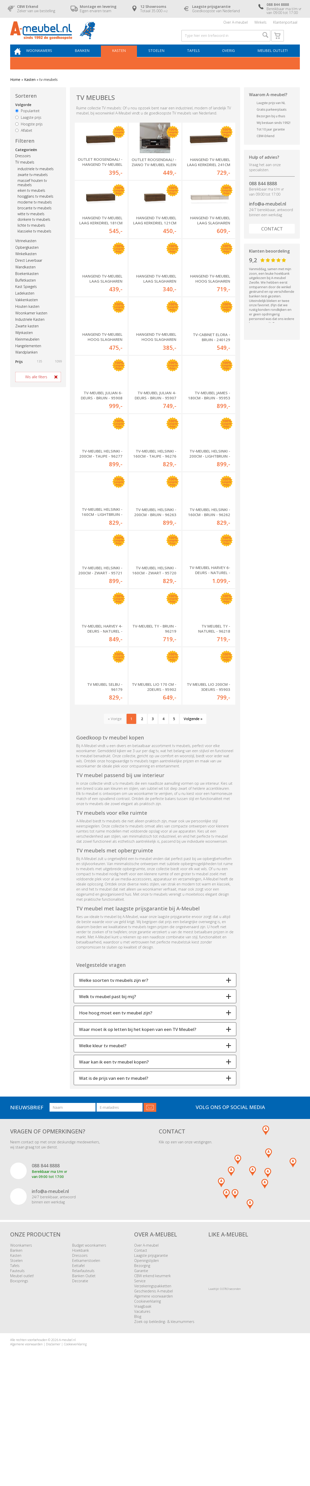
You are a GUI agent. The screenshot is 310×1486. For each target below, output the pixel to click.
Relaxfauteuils (83, 1382)
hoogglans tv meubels (35, 207)
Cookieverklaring (147, 1412)
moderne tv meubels (35, 212)
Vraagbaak (142, 1418)
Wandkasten (25, 277)
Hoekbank (80, 1362)
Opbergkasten (27, 257)
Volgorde (23, 115)
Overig (229, 60)
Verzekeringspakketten (152, 1397)
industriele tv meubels (36, 179)
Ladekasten (24, 303)
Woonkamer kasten (31, 323)
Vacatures (142, 1423)
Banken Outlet (84, 1387)
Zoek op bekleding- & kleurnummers (164, 1433)
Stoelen (160, 60)
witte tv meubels (31, 224)
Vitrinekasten (25, 251)
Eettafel (78, 1377)
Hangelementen (28, 356)
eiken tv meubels (31, 201)
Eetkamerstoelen (86, 1372)
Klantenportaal (285, 24)
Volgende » (193, 830)
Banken (89, 60)
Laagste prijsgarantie (151, 1367)
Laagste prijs (28, 127)
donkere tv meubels (34, 230)
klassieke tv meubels (34, 241)
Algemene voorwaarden (153, 1407)
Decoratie (80, 1392)
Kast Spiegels (26, 297)
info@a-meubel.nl (267, 214)
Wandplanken (26, 362)
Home (15, 90)
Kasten (124, 60)
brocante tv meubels (35, 218)
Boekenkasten (27, 284)
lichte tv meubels (31, 236)
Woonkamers (47, 60)
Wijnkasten (24, 343)
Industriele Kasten (29, 330)
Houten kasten (27, 316)
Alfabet (23, 141)
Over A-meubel (235, 24)
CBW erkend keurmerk (152, 1387)
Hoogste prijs (29, 134)
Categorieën (26, 160)
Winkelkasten (26, 264)
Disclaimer (53, 1456)
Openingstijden (146, 1372)
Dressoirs (23, 166)
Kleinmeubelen (27, 349)
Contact (272, 239)
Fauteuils (17, 1382)
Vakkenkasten (26, 310)
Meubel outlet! (272, 60)
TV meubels (24, 172)
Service (140, 1392)
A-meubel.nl (67, 1451)
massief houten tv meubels (32, 193)
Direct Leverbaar (28, 271)
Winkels (260, 24)
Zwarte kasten (27, 336)
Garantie (141, 1382)
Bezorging (142, 1377)
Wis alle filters (36, 387)
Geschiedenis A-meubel (153, 1402)
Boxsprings (19, 1392)
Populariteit (27, 121)
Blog (137, 1428)
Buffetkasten (25, 290)
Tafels (195, 60)
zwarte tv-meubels (33, 185)
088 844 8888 (263, 194)
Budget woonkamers (89, 1356)
